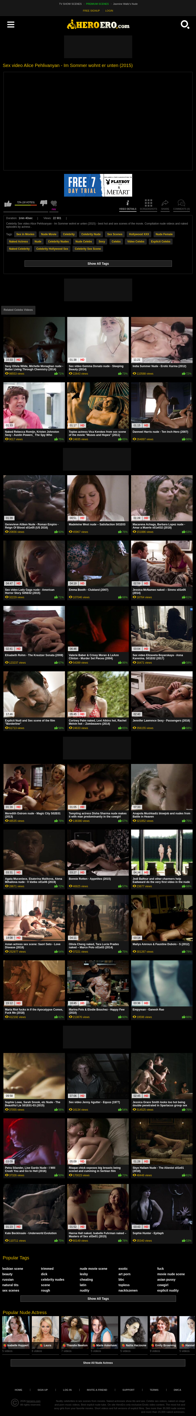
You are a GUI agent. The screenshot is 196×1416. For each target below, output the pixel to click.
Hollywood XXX (139, 234)
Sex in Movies (25, 234)
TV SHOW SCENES (70, 3)
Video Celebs (135, 241)
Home (18, 1390)
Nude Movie (48, 234)
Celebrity (68, 234)
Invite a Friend (97, 1390)
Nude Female (164, 234)
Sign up (42, 1390)
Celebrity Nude (91, 234)
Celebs (116, 241)
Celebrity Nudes (58, 241)
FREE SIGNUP (91, 10)
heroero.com (34, 1401)
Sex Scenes (114, 234)
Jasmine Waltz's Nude (125, 3)
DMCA (177, 1390)
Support (128, 1390)
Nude (38, 241)
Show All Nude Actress (98, 1362)
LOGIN (109, 10)
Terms (154, 1390)
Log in (67, 1390)
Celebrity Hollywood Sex (52, 248)
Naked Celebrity (19, 248)
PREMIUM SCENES (97, 3)
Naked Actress (18, 241)
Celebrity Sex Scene (88, 248)
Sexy (102, 241)
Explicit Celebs (160, 241)
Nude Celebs (83, 241)
